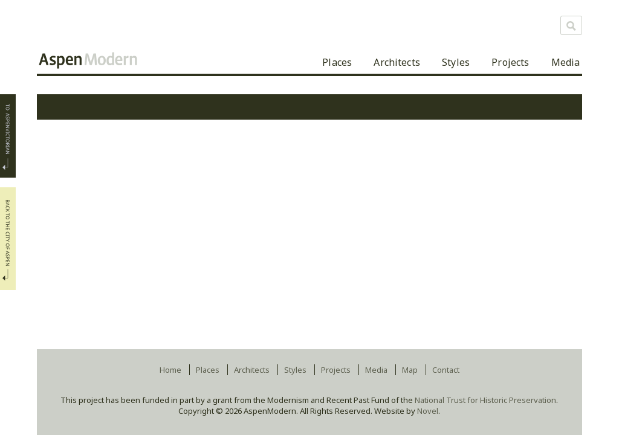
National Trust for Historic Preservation (485, 400)
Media (565, 62)
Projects (510, 62)
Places (337, 62)
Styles (456, 62)
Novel (427, 410)
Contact (445, 369)
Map (410, 369)
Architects (397, 62)
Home (170, 369)
